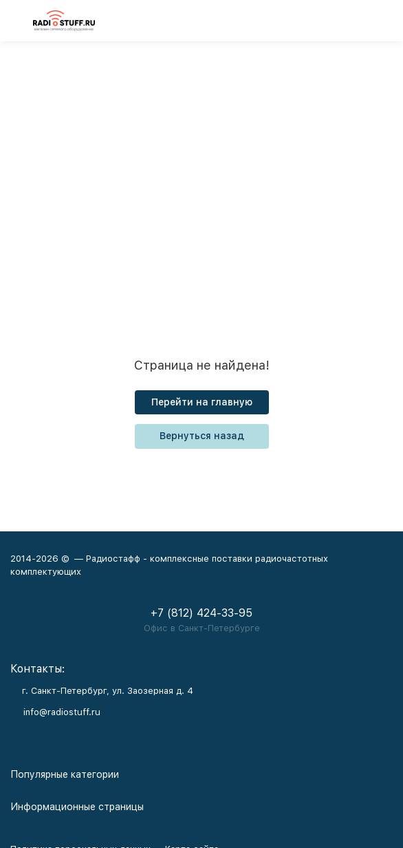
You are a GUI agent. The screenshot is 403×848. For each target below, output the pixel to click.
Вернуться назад (202, 435)
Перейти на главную (201, 401)
